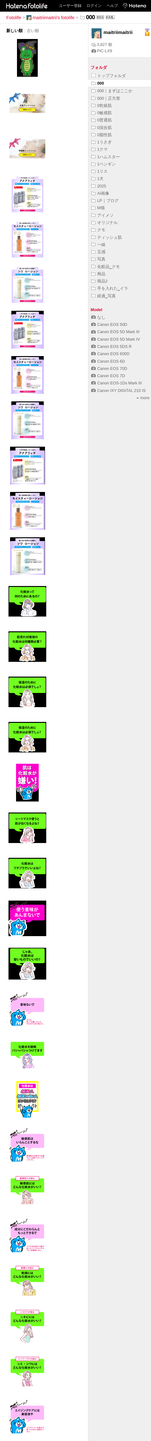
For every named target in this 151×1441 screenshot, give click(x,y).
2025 (98, 186)
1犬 (97, 178)
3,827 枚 (102, 44)
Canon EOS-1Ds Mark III (116, 383)
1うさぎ (101, 142)
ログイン (94, 5)
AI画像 (100, 193)
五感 (98, 251)
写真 (98, 259)
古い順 (33, 30)
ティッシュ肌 (106, 237)
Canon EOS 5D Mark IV (115, 339)
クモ (98, 229)
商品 (98, 273)
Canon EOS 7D (108, 375)
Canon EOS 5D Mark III (115, 331)
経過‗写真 (103, 295)
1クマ (99, 149)
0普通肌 (101, 120)
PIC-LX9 (102, 50)
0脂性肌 (101, 134)
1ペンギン (103, 164)
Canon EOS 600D (110, 353)
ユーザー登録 (70, 5)
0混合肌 (101, 127)
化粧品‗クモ (105, 266)
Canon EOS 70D (109, 368)
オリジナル (104, 222)
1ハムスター (105, 156)
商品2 (99, 281)
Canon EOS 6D (108, 361)
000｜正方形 (105, 98)
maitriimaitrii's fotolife (50, 17)
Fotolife (13, 17)
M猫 (98, 207)
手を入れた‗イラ (109, 288)
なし (98, 317)
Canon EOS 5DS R (111, 346)
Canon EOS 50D (109, 324)
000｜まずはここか (111, 90)
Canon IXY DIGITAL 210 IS (118, 390)
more (143, 397)
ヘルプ (112, 5)
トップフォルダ (108, 75)
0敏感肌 (101, 112)
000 (97, 83)
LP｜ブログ (105, 200)
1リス (99, 171)
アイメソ (102, 215)
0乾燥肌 (101, 105)
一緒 (98, 244)
